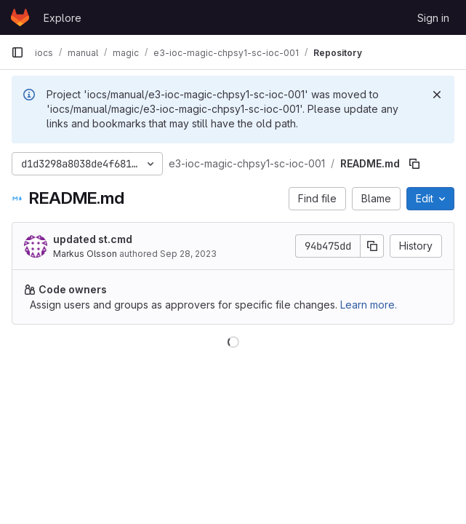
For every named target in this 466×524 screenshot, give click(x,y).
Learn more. (368, 304)
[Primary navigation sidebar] (17, 52)
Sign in (433, 18)
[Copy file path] (414, 163)
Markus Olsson (85, 253)
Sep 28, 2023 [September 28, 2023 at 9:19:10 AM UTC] (188, 253)
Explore (62, 18)
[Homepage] (20, 17)
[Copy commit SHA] (372, 246)
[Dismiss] (437, 94)
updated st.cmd (92, 239)
